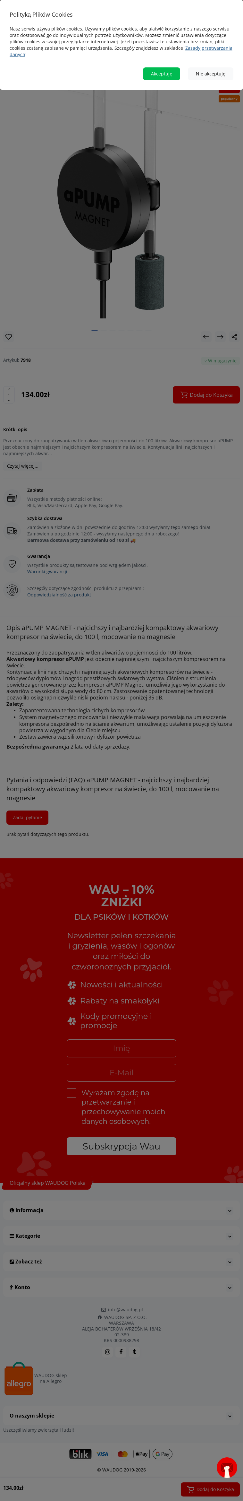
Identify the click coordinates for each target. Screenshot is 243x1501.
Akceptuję (161, 74)
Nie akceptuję (210, 74)
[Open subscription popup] (227, 1467)
